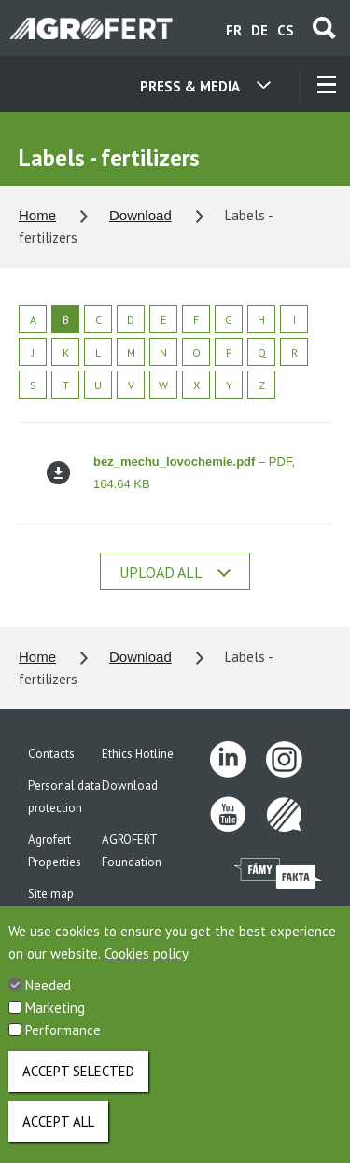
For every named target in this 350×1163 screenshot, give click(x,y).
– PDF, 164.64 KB (171, 473)
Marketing (55, 1022)
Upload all (175, 572)
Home (37, 215)
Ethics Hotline (138, 754)
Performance (63, 1045)
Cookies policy (147, 968)
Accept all (58, 1136)
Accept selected (78, 1086)
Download (140, 215)
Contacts (51, 754)
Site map (51, 894)
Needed (48, 1000)
